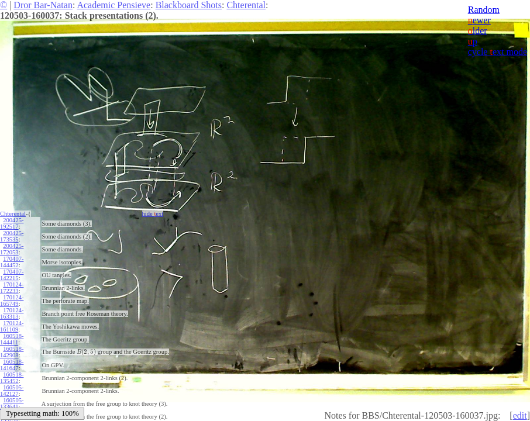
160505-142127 (11, 390)
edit (520, 415)
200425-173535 (11, 236)
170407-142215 (11, 274)
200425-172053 (11, 249)
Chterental (246, 5)
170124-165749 (11, 300)
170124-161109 (11, 326)
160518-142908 (11, 352)
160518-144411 (11, 339)
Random (484, 10)
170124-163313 (11, 313)
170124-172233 (11, 287)
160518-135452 (11, 377)
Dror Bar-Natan (43, 5)
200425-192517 (11, 223)
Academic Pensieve (113, 5)
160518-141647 (11, 364)
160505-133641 (11, 403)
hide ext (153, 213)
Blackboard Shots (189, 5)
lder (477, 31)
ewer (479, 20)
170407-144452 (11, 262)
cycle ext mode (497, 52)
